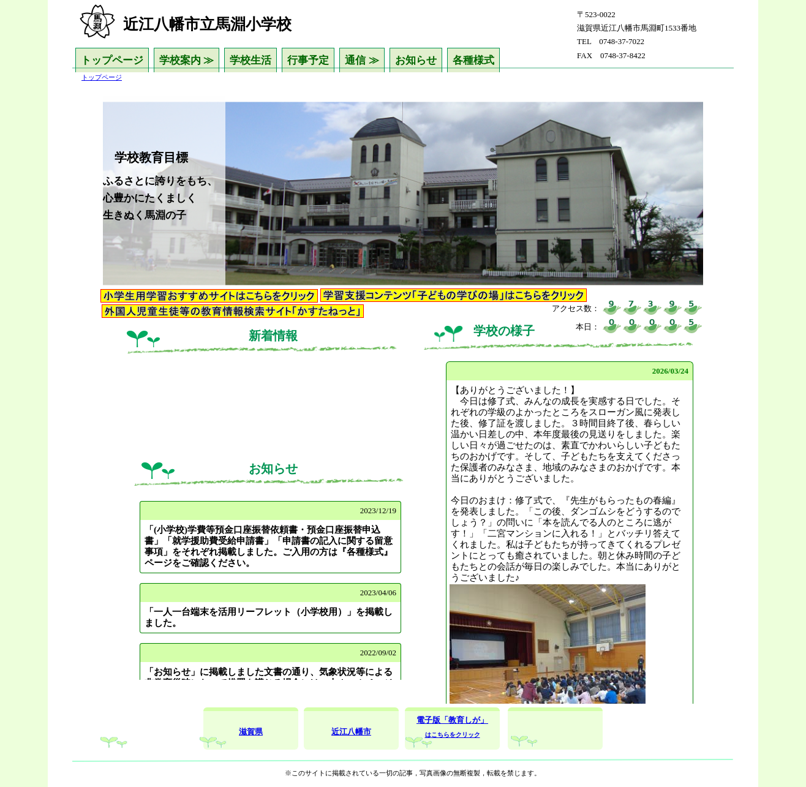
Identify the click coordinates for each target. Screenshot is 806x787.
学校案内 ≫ (186, 60)
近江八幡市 (351, 731)
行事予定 (308, 60)
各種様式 (473, 60)
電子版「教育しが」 (452, 720)
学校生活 (250, 60)
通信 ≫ (362, 60)
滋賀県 (251, 731)
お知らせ (416, 60)
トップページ (112, 60)
